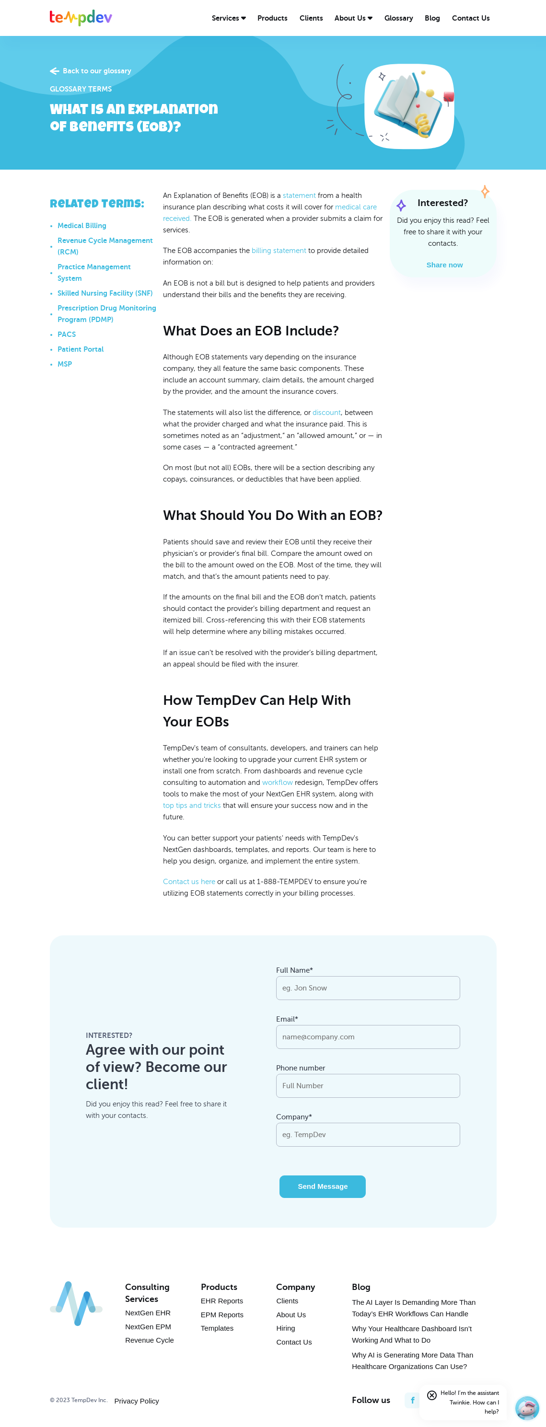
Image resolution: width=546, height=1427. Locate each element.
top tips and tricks (192, 805)
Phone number (300, 1068)
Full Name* (294, 970)
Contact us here (189, 882)
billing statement (279, 250)
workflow (277, 782)
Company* (294, 1117)
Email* (287, 1019)
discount (327, 412)
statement (299, 195)
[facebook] (413, 1400)
